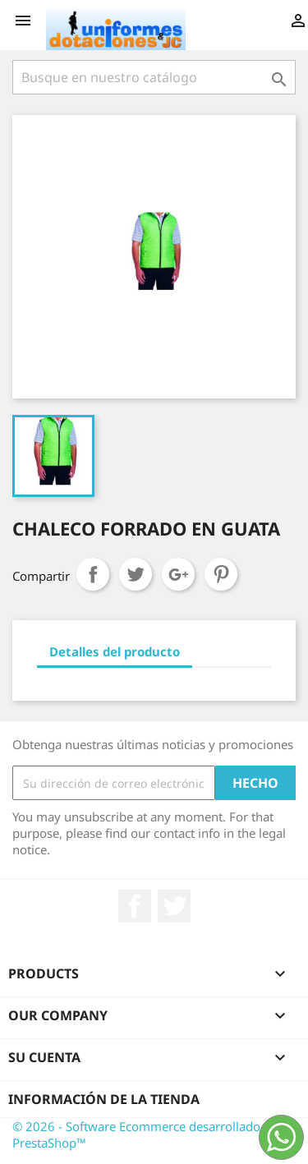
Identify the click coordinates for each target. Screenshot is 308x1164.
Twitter (174, 906)
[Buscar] (154, 77)
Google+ (178, 574)
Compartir (92, 574)
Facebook (134, 906)
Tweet (135, 574)
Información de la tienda (104, 1099)
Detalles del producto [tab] (114, 651)
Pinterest (221, 574)
